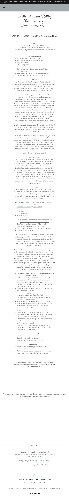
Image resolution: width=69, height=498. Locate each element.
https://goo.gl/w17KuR (40, 465)
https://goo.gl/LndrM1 (42, 461)
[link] (34, 21)
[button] (4, 7)
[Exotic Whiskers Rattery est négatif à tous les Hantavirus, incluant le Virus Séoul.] (34, 2)
